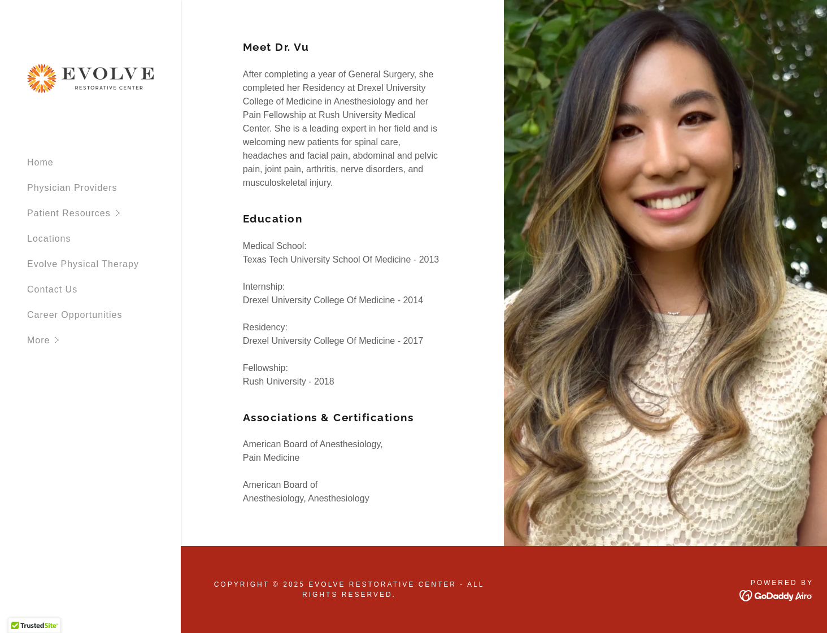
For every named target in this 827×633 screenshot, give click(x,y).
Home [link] (40, 162)
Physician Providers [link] (72, 188)
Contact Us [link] (52, 289)
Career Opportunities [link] (75, 315)
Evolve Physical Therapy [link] (83, 264)
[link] (90, 77)
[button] (104, 213)
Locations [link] (49, 238)
